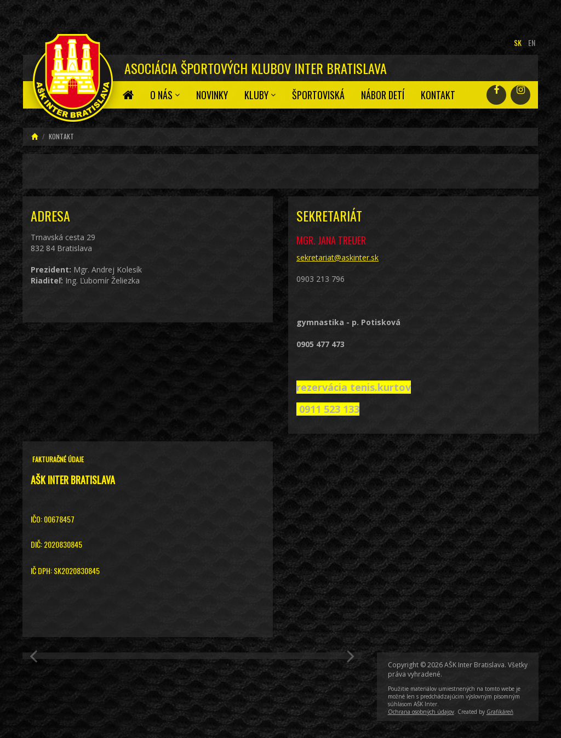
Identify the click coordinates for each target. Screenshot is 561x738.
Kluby (260, 95)
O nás (165, 95)
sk (518, 42)
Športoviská (318, 95)
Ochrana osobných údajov (421, 712)
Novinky (212, 95)
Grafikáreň (499, 712)
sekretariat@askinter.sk (337, 257)
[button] (35, 655)
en (531, 42)
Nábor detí (382, 95)
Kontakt (438, 95)
